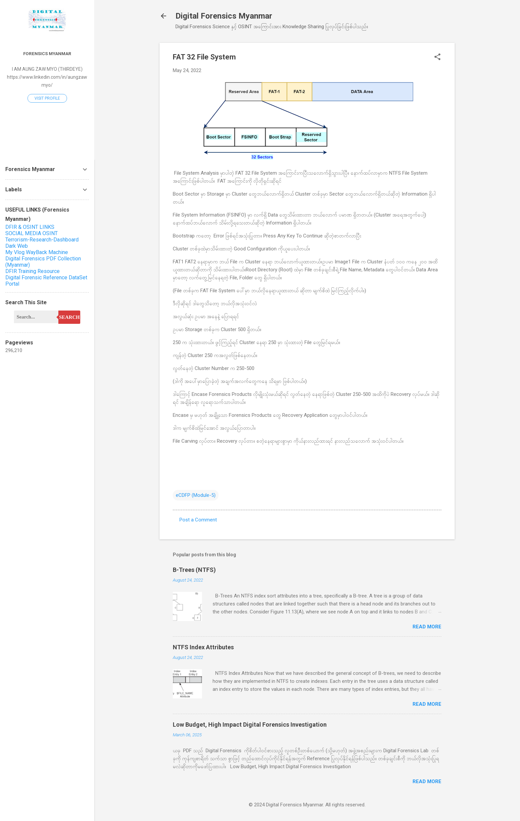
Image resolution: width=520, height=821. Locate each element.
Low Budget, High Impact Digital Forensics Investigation (250, 724)
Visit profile (47, 98)
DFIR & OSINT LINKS (29, 227)
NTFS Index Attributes (203, 647)
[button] (437, 57)
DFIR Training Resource (32, 271)
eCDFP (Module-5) (196, 495)
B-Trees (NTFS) (194, 569)
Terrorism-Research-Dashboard (42, 239)
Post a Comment (198, 520)
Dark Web (16, 246)
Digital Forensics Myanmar (223, 16)
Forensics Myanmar (47, 53)
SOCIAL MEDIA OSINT (31, 233)
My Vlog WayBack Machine (36, 252)
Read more (427, 627)
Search (69, 317)
